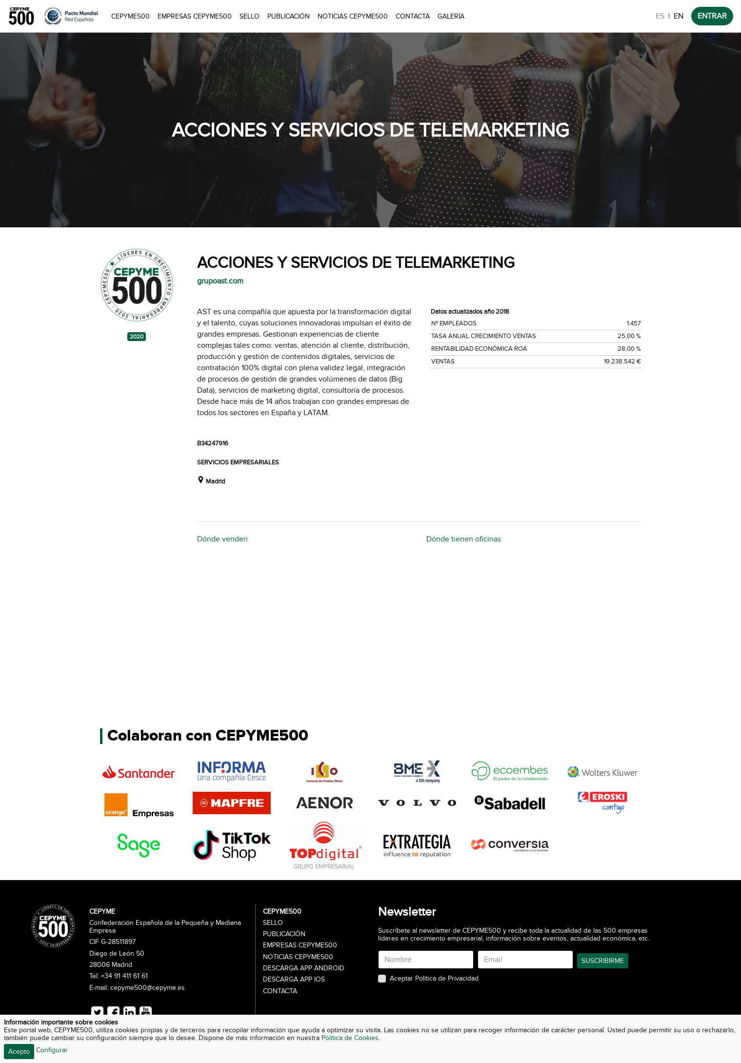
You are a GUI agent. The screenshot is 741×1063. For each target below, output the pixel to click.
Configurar (52, 1050)
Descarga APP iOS (294, 979)
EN (678, 16)
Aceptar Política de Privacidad (434, 979)
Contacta (413, 16)
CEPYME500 (130, 16)
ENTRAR (712, 16)
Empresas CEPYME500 (195, 16)
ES (660, 16)
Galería (451, 16)
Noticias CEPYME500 (353, 16)
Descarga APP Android (303, 968)
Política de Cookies (350, 1038)
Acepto (19, 1051)
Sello (250, 16)
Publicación (288, 16)
